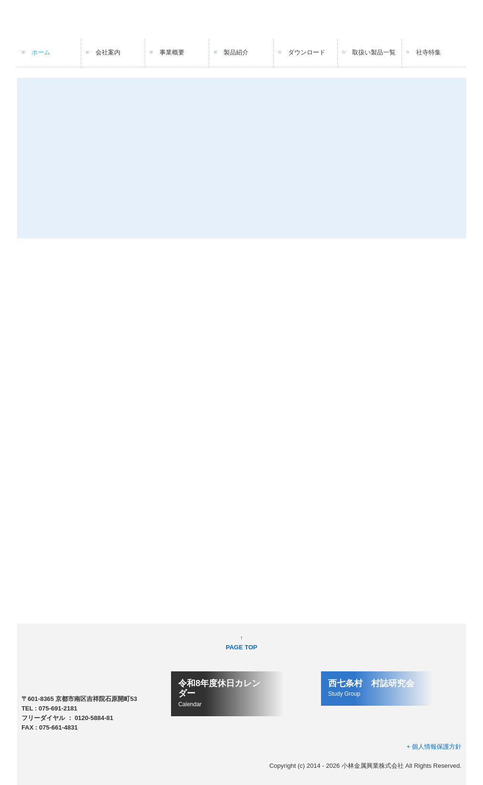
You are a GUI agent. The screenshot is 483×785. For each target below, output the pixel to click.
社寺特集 (428, 52)
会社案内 (108, 52)
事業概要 (172, 52)
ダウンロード (306, 52)
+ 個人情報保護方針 (434, 746)
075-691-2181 (58, 708)
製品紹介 (236, 52)
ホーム (41, 52)
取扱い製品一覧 (374, 52)
